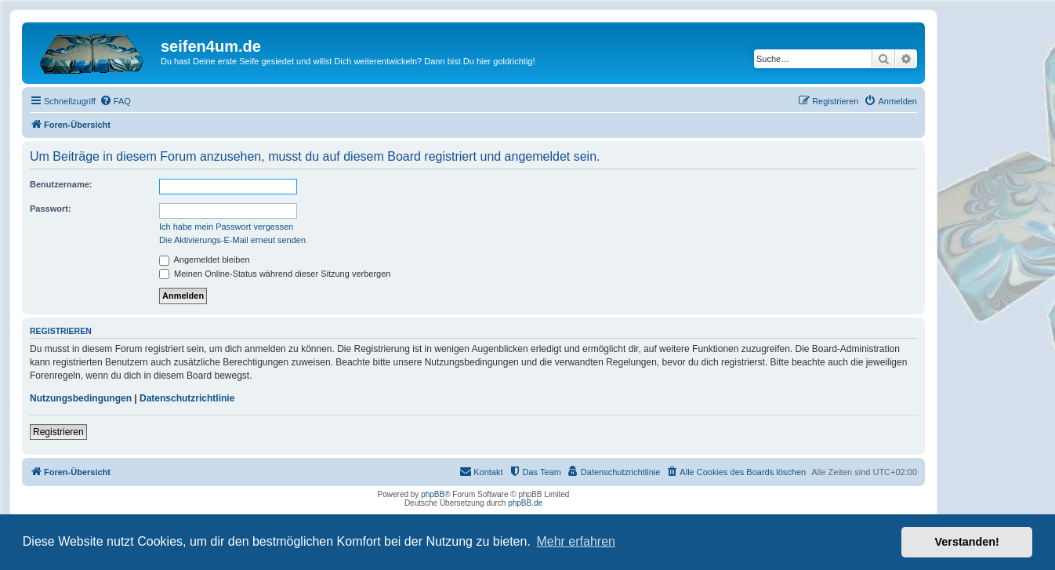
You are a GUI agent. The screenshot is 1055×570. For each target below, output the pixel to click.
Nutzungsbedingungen (81, 398)
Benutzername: (61, 184)
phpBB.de (525, 503)
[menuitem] (115, 101)
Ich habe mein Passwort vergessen (226, 226)
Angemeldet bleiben (204, 259)
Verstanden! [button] (967, 542)
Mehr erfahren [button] (575, 541)
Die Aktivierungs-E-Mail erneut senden (232, 240)
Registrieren (58, 432)
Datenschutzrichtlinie (187, 398)
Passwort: (50, 208)
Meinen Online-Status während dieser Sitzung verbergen (274, 273)
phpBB (432, 494)
